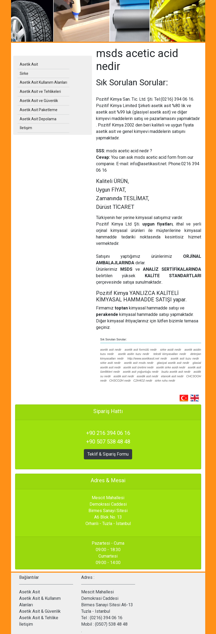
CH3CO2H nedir (120, 380)
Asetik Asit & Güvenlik (40, 611)
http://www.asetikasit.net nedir (147, 358)
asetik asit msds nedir (138, 362)
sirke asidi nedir (170, 349)
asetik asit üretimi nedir (138, 367)
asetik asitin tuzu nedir (133, 353)
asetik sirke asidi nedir (170, 367)
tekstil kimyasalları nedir (169, 353)
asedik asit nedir (147, 376)
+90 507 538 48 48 (108, 441)
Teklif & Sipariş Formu (108, 454)
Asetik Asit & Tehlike (38, 617)
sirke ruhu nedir (165, 380)
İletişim (26, 624)
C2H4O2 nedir (142, 380)
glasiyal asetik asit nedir (173, 362)
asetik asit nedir (110, 349)
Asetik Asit (29, 64)
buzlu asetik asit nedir (176, 371)
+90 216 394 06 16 (108, 433)
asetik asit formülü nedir (141, 349)
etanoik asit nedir (172, 376)
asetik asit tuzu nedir (185, 358)
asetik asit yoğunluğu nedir (141, 371)
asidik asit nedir (124, 376)
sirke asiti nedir (110, 362)
